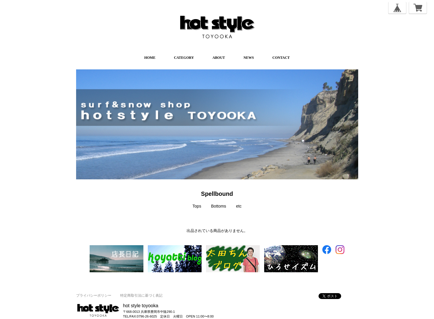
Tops (196, 206)
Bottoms (218, 206)
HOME (149, 58)
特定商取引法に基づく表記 (141, 295)
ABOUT (218, 58)
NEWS (249, 58)
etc (239, 206)
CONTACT (281, 58)
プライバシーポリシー (93, 295)
